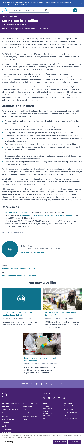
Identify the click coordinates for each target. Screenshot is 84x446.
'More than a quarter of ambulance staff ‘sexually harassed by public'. (46, 215)
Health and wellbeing (10, 268)
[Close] (80, 437)
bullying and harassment (26, 275)
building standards (9, 275)
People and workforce (27, 268)
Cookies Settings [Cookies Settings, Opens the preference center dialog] (8, 443)
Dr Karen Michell (29, 29)
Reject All (75, 443)
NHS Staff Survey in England (16, 212)
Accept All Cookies (60, 443)
